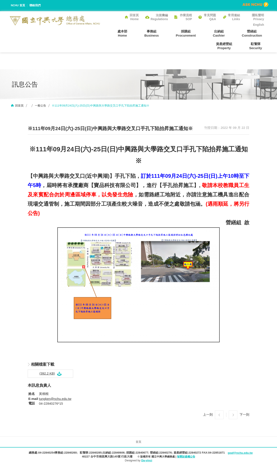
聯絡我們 (35, 5)
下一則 (244, 415)
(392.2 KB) (47, 374)
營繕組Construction (225, 33)
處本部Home (111, 33)
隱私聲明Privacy (258, 17)
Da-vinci (146, 461)
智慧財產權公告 (186, 457)
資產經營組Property (256, 33)
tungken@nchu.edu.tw (55, 399)
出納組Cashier (196, 33)
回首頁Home (134, 17)
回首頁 (19, 106)
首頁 (138, 442)
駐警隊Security (257, 46)
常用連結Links (234, 17)
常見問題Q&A (210, 17)
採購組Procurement (167, 33)
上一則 (208, 415)
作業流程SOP (186, 17)
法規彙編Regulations (159, 17)
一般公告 (40, 106)
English (258, 24)
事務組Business (136, 33)
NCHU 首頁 (18, 5)
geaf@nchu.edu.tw (240, 453)
